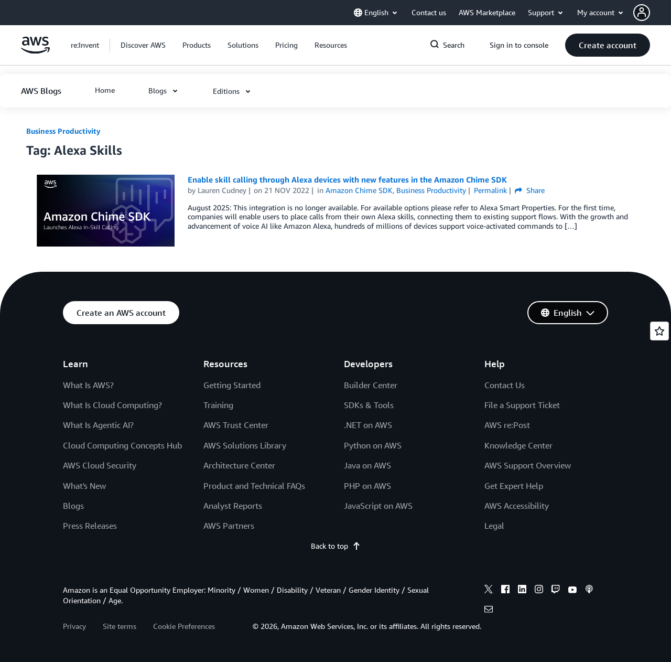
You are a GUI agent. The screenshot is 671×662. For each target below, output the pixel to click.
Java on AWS (367, 465)
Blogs (73, 505)
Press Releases (90, 525)
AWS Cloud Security (99, 465)
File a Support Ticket (522, 405)
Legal (494, 525)
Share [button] (530, 190)
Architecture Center (239, 465)
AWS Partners (228, 525)
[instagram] (539, 590)
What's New (84, 486)
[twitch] (555, 590)
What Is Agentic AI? (98, 425)
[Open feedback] (659, 331)
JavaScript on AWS (378, 505)
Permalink (490, 190)
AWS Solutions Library (244, 445)
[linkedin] (522, 590)
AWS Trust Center (235, 425)
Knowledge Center (518, 445)
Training (218, 405)
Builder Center (370, 385)
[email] (488, 610)
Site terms (119, 626)
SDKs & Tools (369, 405)
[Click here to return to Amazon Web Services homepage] (35, 50)
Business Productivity (63, 130)
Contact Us (504, 385)
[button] (652, 12)
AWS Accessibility (516, 505)
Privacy (74, 626)
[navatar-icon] (641, 12)
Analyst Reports (232, 505)
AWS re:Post (507, 425)
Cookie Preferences (184, 626)
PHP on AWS (367, 486)
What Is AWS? (88, 385)
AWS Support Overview (527, 465)
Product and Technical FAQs (254, 486)
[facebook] (505, 590)
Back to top (336, 545)
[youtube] (572, 590)
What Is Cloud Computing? (112, 405)
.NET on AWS (368, 425)
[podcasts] (589, 590)
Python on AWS (373, 445)
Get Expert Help (513, 486)
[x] (488, 590)
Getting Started (232, 385)
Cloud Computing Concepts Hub (122, 445)
